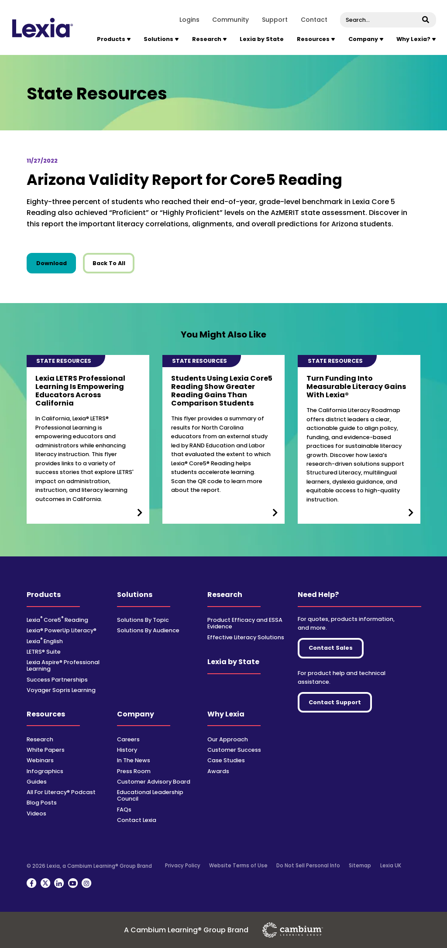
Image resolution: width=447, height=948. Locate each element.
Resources (46, 714)
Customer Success (234, 750)
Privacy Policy (182, 865)
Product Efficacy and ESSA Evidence (244, 623)
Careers (128, 739)
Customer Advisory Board (153, 781)
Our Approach (227, 739)
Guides (37, 781)
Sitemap (360, 865)
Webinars (40, 760)
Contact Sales (330, 647)
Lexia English (45, 641)
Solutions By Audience (148, 630)
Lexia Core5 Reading (57, 620)
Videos (36, 813)
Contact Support (334, 702)
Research (224, 594)
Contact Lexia (136, 820)
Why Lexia (225, 714)
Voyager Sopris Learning (61, 690)
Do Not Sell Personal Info (308, 865)
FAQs (124, 809)
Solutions (134, 594)
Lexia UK (390, 865)
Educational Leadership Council (150, 795)
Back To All (109, 263)
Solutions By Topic (143, 620)
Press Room (134, 771)
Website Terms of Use (238, 865)
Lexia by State (262, 39)
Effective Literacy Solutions (245, 637)
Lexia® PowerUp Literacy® (61, 630)
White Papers (46, 750)
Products (44, 594)
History (127, 750)
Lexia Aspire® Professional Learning (63, 665)
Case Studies (226, 760)
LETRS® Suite (44, 651)
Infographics (45, 771)
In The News (133, 760)
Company (135, 714)
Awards (218, 771)
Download (56, 263)
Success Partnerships (57, 679)
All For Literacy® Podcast (61, 792)
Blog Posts (42, 802)
